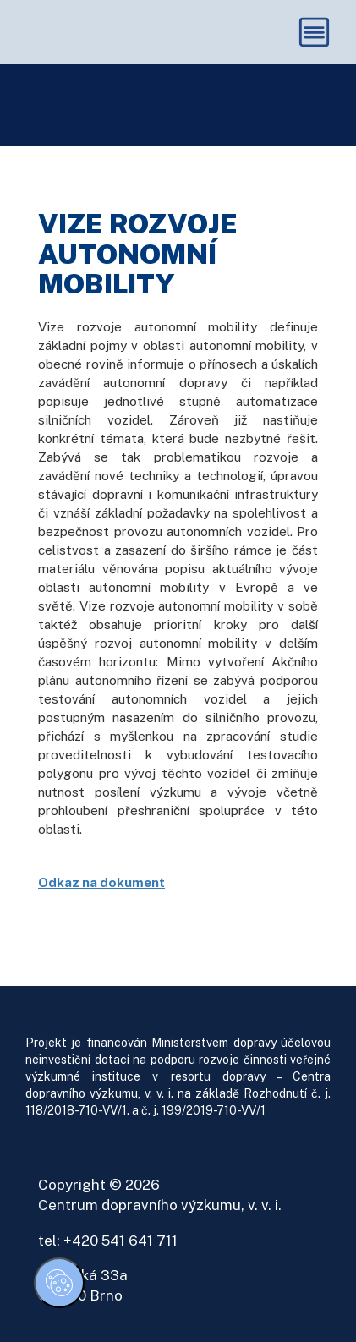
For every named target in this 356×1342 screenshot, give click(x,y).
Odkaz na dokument (101, 882)
